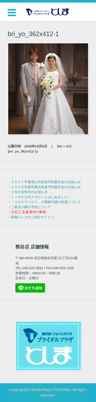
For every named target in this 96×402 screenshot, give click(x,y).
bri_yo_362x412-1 (22, 151)
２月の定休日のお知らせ (29, 192)
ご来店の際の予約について (31, 207)
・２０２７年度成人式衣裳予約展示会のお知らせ (44, 182)
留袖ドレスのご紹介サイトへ (32, 217)
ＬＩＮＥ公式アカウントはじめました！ (41, 197)
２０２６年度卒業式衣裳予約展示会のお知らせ (46, 187)
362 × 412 (64, 146)
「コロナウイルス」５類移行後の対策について (46, 202)
